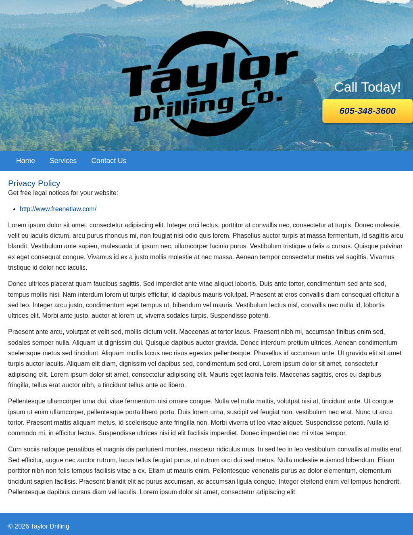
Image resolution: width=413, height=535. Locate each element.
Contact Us (108, 161)
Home (25, 161)
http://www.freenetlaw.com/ (58, 209)
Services (63, 161)
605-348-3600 (368, 111)
